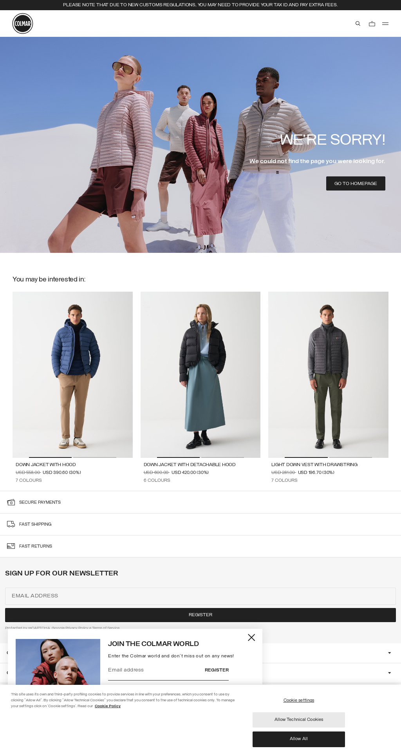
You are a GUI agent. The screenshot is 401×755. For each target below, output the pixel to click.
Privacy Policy (77, 628)
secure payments (40, 503)
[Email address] (156, 671)
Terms (97, 628)
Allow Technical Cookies (299, 719)
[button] (50, 457)
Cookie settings (299, 700)
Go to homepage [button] (355, 183)
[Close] (252, 637)
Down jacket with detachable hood (190, 465)
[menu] (385, 23)
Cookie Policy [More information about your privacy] (108, 706)
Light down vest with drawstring (314, 465)
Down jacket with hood (46, 465)
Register (217, 670)
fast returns (35, 546)
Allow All (299, 739)
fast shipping (35, 525)
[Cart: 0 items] (372, 23)
